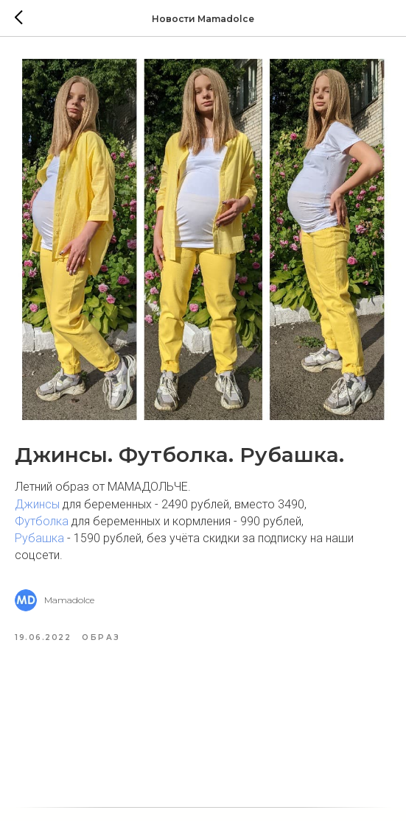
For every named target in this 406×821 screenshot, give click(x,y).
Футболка (42, 521)
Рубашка (39, 538)
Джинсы (37, 504)
